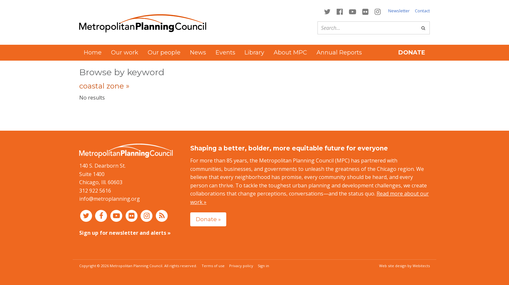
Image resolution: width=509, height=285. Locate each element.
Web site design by (404, 265)
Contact (422, 11)
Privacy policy (241, 265)
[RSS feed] (162, 215)
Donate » (208, 219)
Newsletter (399, 11)
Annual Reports (339, 52)
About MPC (290, 52)
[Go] (423, 28)
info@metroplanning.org (109, 198)
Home (93, 52)
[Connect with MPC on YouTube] (352, 11)
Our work (124, 52)
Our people (164, 52)
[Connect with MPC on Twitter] (327, 11)
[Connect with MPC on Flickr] (365, 11)
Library (254, 52)
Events (225, 52)
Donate (411, 52)
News (198, 52)
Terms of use (213, 265)
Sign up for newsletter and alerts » (125, 232)
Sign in (263, 265)
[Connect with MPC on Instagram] (378, 11)
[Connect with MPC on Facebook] (339, 11)
